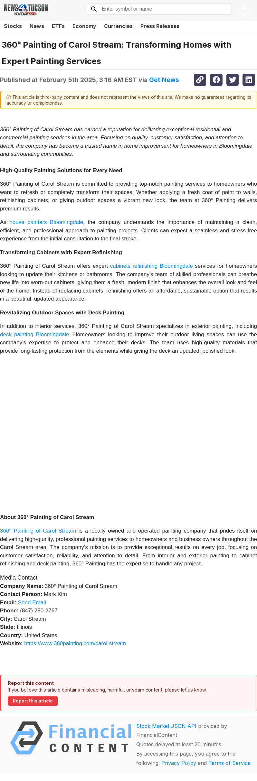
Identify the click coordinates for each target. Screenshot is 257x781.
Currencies (118, 26)
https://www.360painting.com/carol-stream (75, 643)
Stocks (13, 26)
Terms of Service (229, 763)
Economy (84, 26)
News (37, 26)
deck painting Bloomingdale (34, 334)
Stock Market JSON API (166, 726)
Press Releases (159, 26)
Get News (164, 80)
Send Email (32, 603)
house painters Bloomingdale (46, 222)
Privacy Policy (178, 763)
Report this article (33, 700)
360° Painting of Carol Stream (38, 531)
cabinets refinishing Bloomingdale (151, 266)
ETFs (58, 26)
